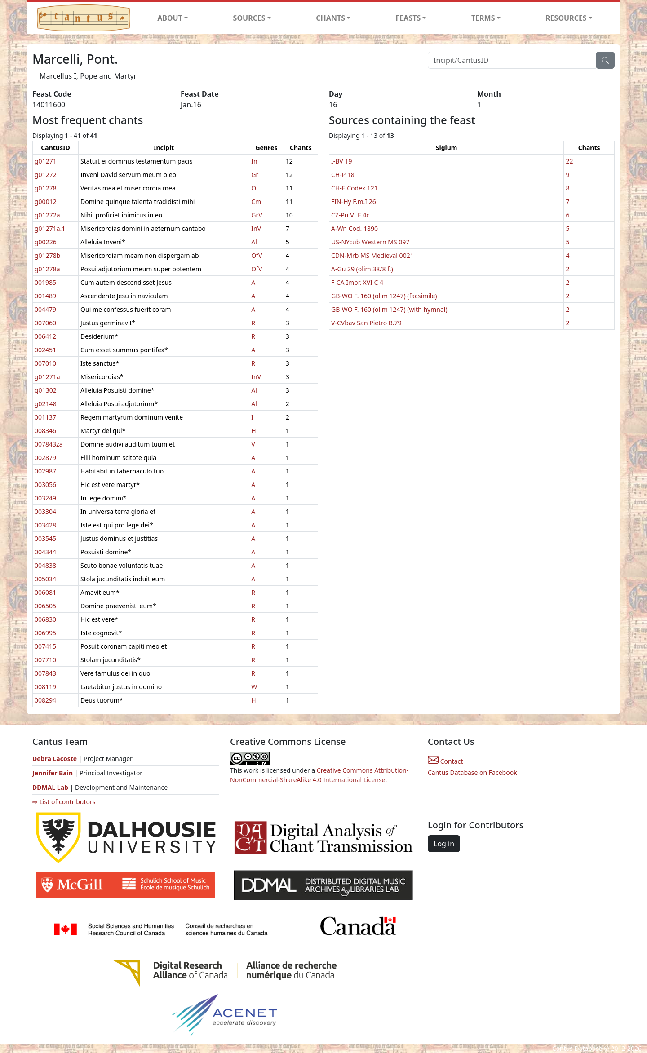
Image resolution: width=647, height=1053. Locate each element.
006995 (45, 632)
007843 (45, 673)
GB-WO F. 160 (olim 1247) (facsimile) (384, 296)
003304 (45, 511)
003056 (45, 484)
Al (254, 242)
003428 (45, 525)
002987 (45, 471)
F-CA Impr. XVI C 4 (357, 282)
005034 (45, 579)
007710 (45, 659)
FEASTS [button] (408, 18)
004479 (45, 309)
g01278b (47, 255)
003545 (45, 538)
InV (256, 228)
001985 (45, 282)
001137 (45, 417)
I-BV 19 (341, 161)
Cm (256, 201)
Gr (254, 174)
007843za (48, 444)
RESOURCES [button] (566, 18)
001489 (45, 296)
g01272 (46, 174)
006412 (45, 336)
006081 (45, 592)
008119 (45, 686)
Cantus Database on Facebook (472, 772)
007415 (45, 646)
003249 (45, 498)
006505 (45, 606)
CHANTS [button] (330, 18)
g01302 (46, 390)
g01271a (47, 376)
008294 (45, 700)
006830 (45, 619)
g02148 (46, 403)
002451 (45, 349)
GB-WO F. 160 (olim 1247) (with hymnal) (389, 309)
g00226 (46, 242)
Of (254, 188)
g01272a (47, 215)
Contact (445, 761)
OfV (256, 255)
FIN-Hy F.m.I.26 (353, 201)
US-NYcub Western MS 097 (370, 242)
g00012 (46, 201)
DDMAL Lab (50, 787)
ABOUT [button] (169, 18)
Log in (444, 844)
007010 (45, 363)
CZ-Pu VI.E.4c (350, 215)
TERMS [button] (483, 18)
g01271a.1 (50, 228)
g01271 (46, 161)
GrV (256, 215)
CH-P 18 (343, 174)
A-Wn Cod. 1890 (354, 228)
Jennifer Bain (53, 773)
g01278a (47, 269)
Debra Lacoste (54, 758)
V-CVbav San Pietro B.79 (366, 323)
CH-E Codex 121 (354, 188)
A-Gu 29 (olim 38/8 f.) (362, 269)
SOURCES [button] (249, 18)
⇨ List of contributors (63, 801)
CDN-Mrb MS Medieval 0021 (372, 255)
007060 (45, 323)
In (254, 161)
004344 (45, 552)
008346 (45, 430)
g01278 (46, 188)
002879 (45, 457)
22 (569, 161)
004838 (45, 565)
